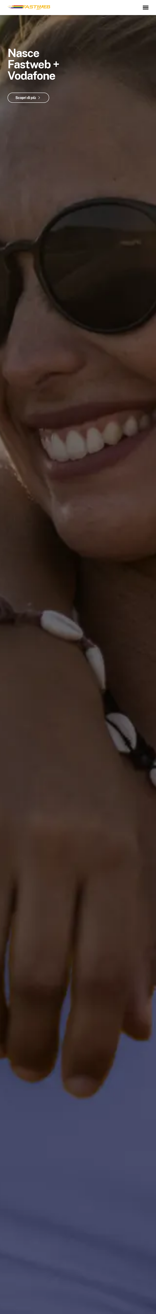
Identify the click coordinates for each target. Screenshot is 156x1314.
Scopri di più (25, 97)
